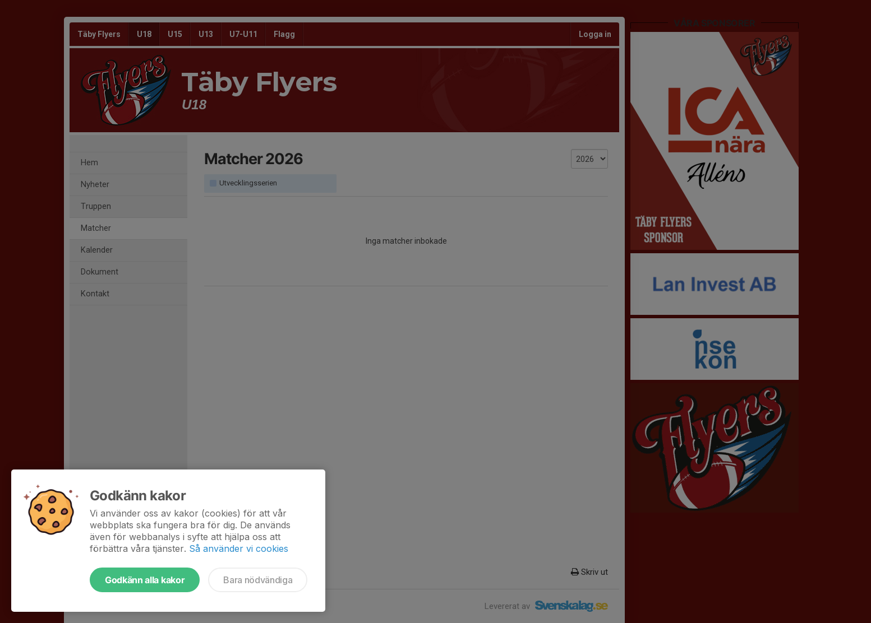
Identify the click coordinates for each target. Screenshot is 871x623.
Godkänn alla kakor (145, 579)
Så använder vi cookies (238, 548)
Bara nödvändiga (257, 579)
